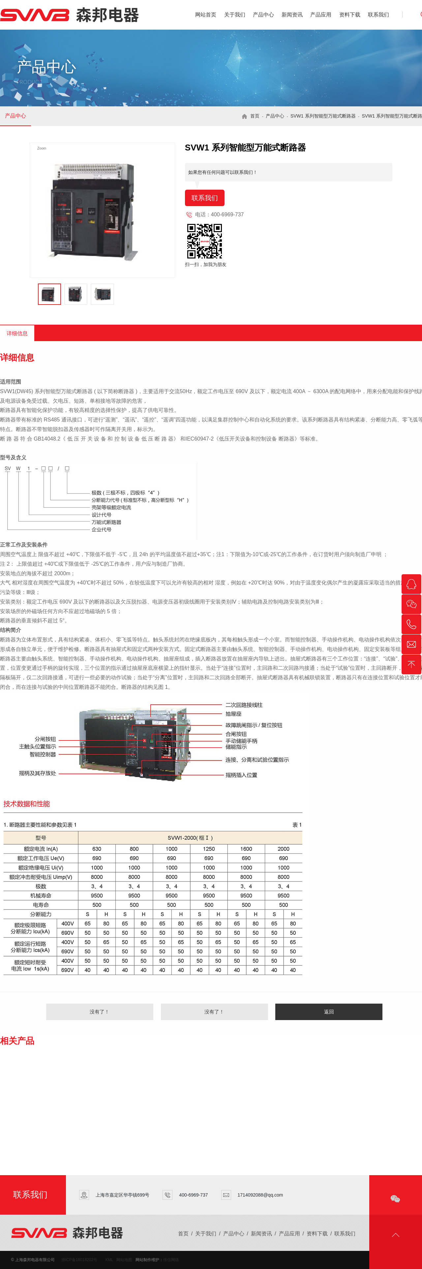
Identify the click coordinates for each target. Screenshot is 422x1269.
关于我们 (234, 14)
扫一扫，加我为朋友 (205, 264)
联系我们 (378, 14)
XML (109, 1259)
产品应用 (320, 14)
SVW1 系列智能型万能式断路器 (323, 116)
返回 (329, 1011)
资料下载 (349, 14)
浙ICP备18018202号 (79, 1259)
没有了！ (99, 1011)
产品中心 (263, 14)
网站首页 (205, 14)
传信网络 (171, 1259)
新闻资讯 (292, 14)
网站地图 (124, 1259)
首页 (254, 116)
